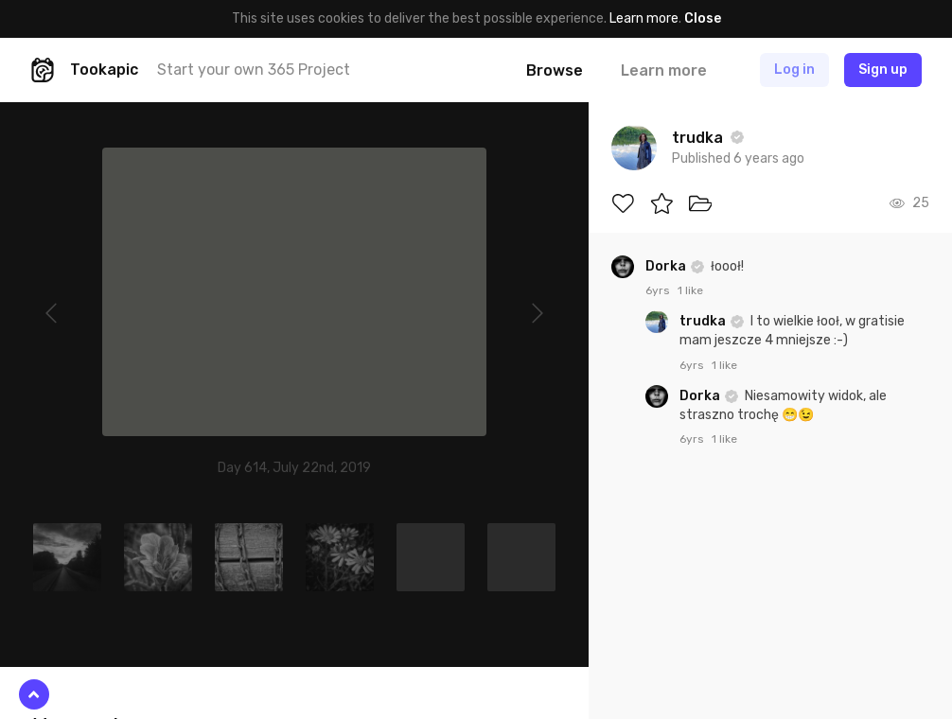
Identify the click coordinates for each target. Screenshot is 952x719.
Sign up (883, 69)
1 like (690, 290)
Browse (554, 70)
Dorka (667, 266)
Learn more (644, 18)
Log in (794, 69)
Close (702, 18)
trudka (704, 321)
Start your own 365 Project (253, 70)
